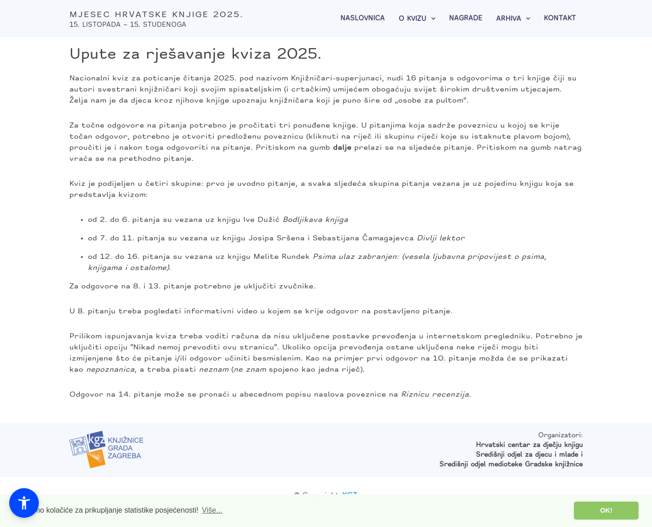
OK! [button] (606, 510)
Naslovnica (362, 18)
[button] (24, 503)
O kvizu (412, 19)
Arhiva (508, 19)
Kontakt (560, 18)
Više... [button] (212, 510)
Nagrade (465, 18)
